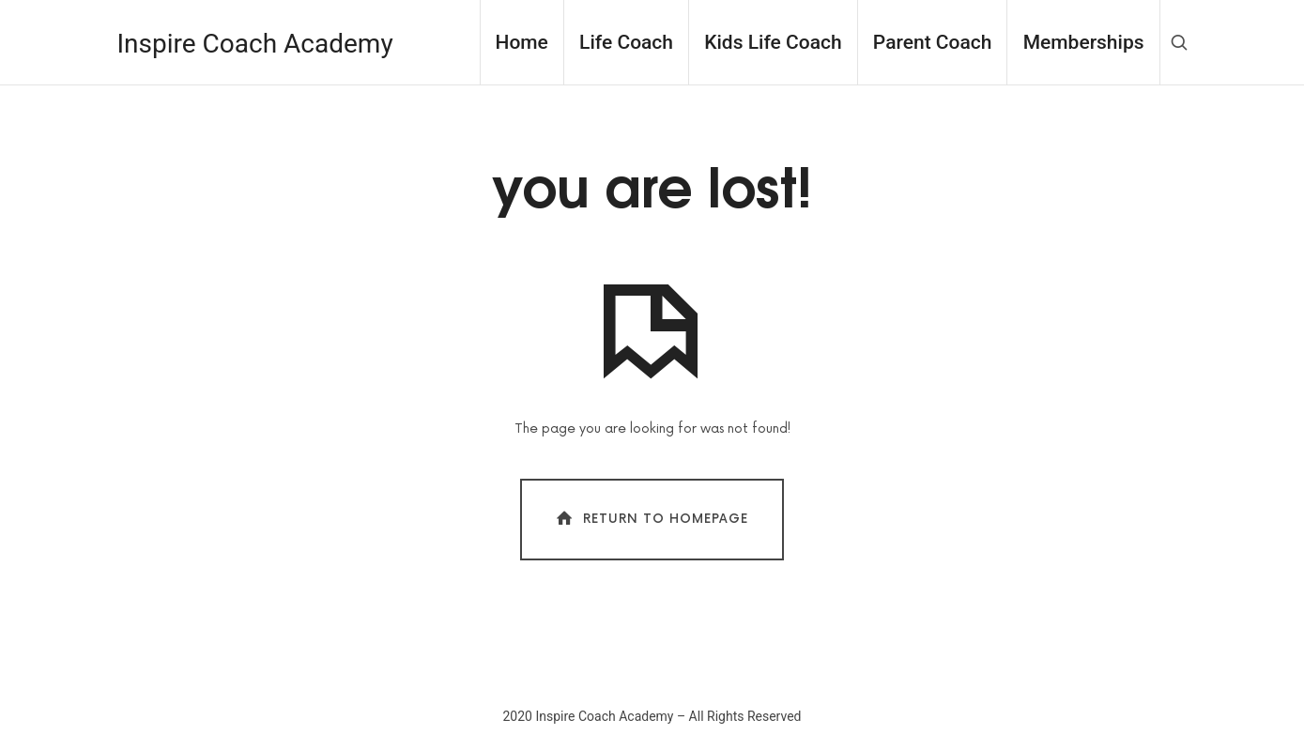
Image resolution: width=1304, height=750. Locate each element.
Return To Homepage (650, 518)
